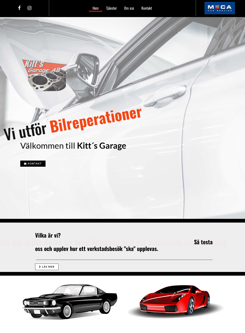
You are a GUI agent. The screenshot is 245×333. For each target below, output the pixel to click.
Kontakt (146, 8)
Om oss (129, 8)
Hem (96, 8)
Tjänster (111, 8)
